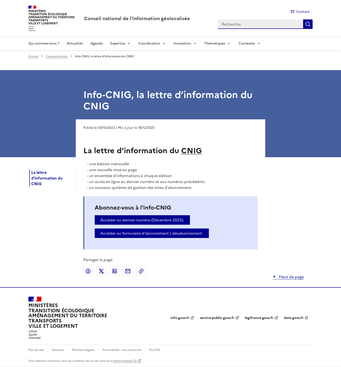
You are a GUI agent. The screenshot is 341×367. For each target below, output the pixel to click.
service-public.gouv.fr (217, 317)
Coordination (149, 43)
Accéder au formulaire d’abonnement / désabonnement (151, 233)
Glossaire (58, 350)
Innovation (182, 43)
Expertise (117, 43)
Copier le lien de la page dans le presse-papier (141, 271)
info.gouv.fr (179, 317)
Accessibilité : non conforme (121, 350)
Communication (57, 56)
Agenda (96, 43)
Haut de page (291, 277)
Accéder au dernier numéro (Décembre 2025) (141, 220)
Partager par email (128, 271)
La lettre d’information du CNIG (47, 178)
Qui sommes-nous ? (43, 43)
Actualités (75, 43)
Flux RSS (154, 350)
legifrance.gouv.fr (259, 317)
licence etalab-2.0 (125, 361)
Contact (303, 11)
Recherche (308, 24)
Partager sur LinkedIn (114, 271)
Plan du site (36, 350)
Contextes (246, 43)
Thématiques (214, 43)
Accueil (33, 56)
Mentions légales (83, 350)
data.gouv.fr (294, 317)
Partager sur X (101, 271)
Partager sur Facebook (88, 271)
